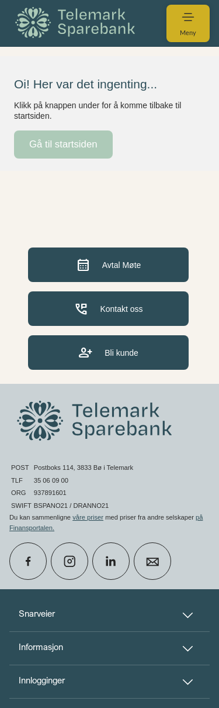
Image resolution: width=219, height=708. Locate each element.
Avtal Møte (108, 265)
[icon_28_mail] (152, 561)
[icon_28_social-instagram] (69, 561)
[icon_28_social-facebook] (28, 561)
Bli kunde (108, 352)
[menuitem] (77, 23)
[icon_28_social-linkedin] (111, 561)
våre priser (87, 517)
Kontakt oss (108, 309)
